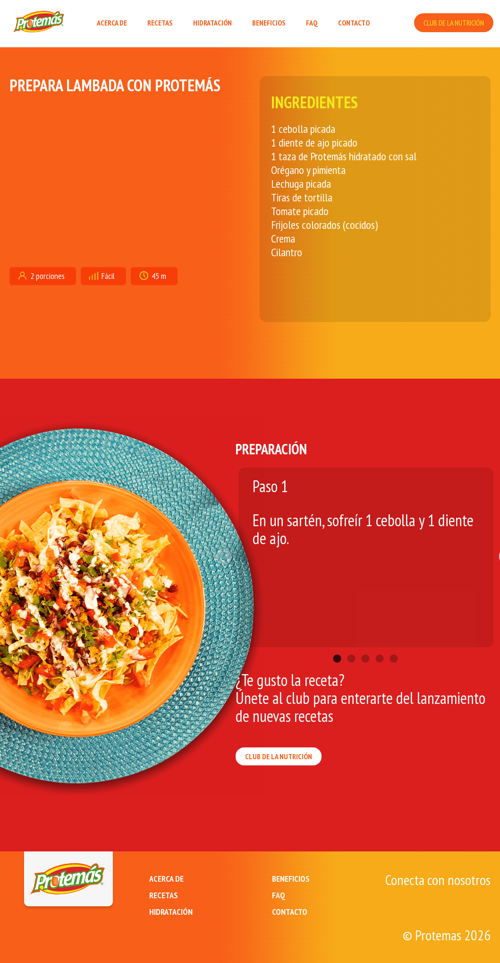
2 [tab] (351, 645)
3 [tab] (365, 645)
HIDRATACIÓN (212, 22)
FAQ (312, 22)
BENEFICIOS (269, 22)
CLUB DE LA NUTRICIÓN (454, 22)
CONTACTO (354, 22)
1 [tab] (337, 645)
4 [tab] (379, 645)
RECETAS (160, 22)
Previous (228, 552)
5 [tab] (393, 645)
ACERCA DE (112, 22)
